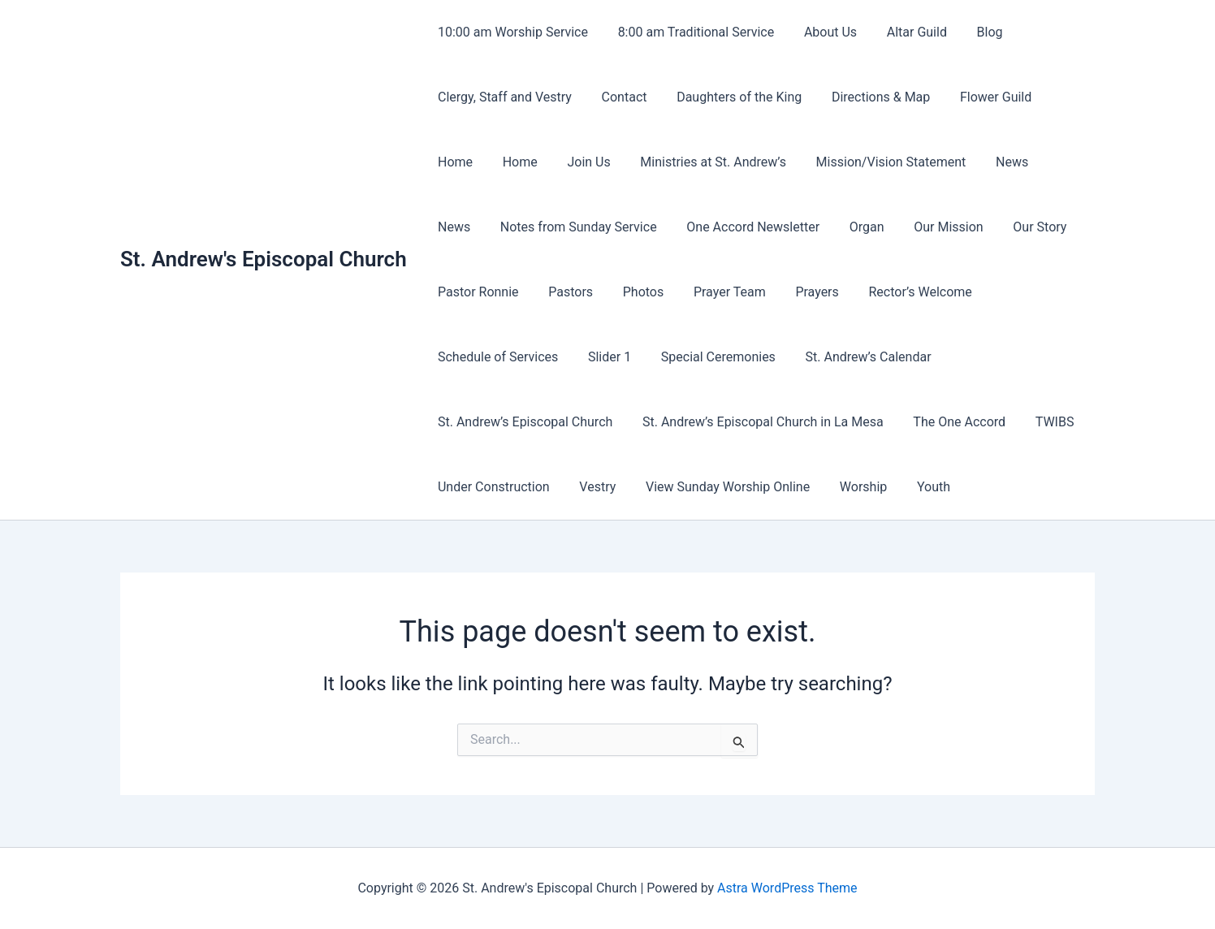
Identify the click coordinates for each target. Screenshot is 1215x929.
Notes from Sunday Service (514, 227)
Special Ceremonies (708, 357)
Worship (850, 487)
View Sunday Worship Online (718, 487)
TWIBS (1041, 422)
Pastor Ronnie (476, 292)
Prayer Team (717, 292)
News (930, 162)
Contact (619, 97)
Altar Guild (903, 32)
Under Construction (492, 487)
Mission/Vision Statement (813, 162)
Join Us (518, 162)
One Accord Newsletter (684, 227)
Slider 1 (603, 357)
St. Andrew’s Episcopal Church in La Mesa (757, 422)
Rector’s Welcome (899, 292)
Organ (794, 227)
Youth (916, 487)
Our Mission (872, 227)
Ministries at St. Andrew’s (639, 162)
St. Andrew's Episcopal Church (263, 259)
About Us (820, 32)
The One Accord (950, 422)
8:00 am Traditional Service (690, 32)
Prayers (799, 292)
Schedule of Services (496, 357)
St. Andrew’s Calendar (855, 357)
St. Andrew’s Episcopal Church (523, 422)
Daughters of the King (730, 97)
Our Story (961, 227)
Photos (634, 292)
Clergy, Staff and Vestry (503, 97)
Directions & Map (868, 97)
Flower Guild (978, 97)
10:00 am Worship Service (511, 32)
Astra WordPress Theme (787, 888)
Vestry (591, 487)
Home (1057, 97)
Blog (973, 32)
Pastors (565, 292)
